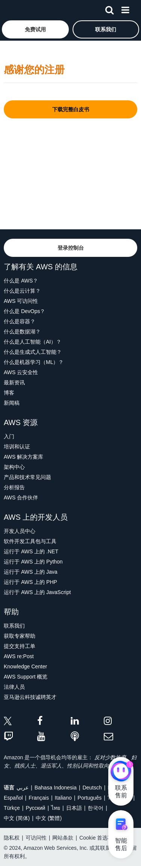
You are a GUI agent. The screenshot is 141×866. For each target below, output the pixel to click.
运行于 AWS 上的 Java (31, 572)
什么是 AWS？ (21, 281)
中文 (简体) (17, 818)
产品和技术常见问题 (27, 477)
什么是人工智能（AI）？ (32, 342)
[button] (35, 29)
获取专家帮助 (19, 636)
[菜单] (125, 9)
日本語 (74, 808)
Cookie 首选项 (96, 838)
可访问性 (36, 838)
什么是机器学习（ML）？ (34, 362)
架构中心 (14, 467)
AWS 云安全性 (21, 372)
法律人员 (14, 687)
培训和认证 (17, 447)
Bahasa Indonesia (56, 788)
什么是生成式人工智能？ (33, 352)
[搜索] (109, 9)
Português (89, 798)
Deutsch (92, 788)
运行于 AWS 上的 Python (33, 562)
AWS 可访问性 (21, 301)
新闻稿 (12, 403)
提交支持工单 (19, 646)
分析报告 (14, 487)
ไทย (55, 808)
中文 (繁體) (49, 818)
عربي (23, 788)
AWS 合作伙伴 (21, 497)
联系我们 (14, 626)
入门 (9, 436)
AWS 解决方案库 (23, 457)
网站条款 (62, 838)
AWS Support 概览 (25, 677)
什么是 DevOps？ (24, 311)
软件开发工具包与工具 (30, 541)
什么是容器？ (19, 321)
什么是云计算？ (22, 291)
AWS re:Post (19, 656)
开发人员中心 (19, 531)
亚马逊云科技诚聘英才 (30, 697)
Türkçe (12, 808)
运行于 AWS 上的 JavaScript (37, 592)
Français (39, 798)
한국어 (95, 808)
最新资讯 (14, 382)
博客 (9, 393)
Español (13, 798)
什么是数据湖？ (22, 332)
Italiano (63, 798)
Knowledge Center (25, 666)
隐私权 (12, 838)
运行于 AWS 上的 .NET (31, 551)
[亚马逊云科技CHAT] (120, 772)
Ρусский (35, 808)
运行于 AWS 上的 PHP (30, 582)
